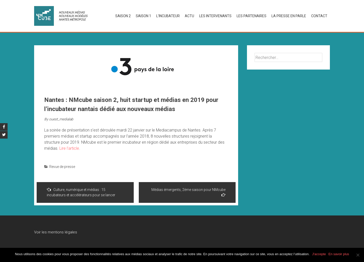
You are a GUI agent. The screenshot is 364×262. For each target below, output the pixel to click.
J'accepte (319, 254)
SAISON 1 (143, 16)
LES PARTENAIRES (251, 16)
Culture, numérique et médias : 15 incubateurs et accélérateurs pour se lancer (81, 192)
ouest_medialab (61, 119)
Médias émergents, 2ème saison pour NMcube (188, 192)
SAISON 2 (123, 16)
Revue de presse (62, 167)
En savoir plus (338, 254)
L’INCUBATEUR (168, 16)
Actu (189, 16)
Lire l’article (69, 148)
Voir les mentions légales (55, 232)
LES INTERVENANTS (215, 16)
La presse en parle (288, 16)
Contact (319, 16)
